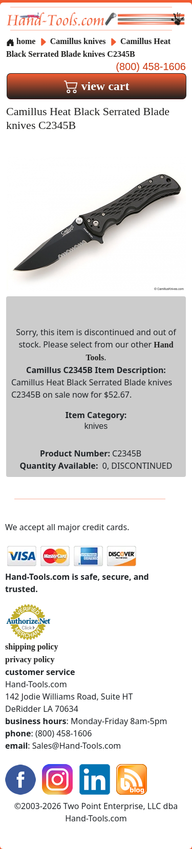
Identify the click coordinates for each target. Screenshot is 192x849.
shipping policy (31, 646)
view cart (97, 86)
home (20, 41)
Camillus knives (78, 41)
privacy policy (29, 659)
